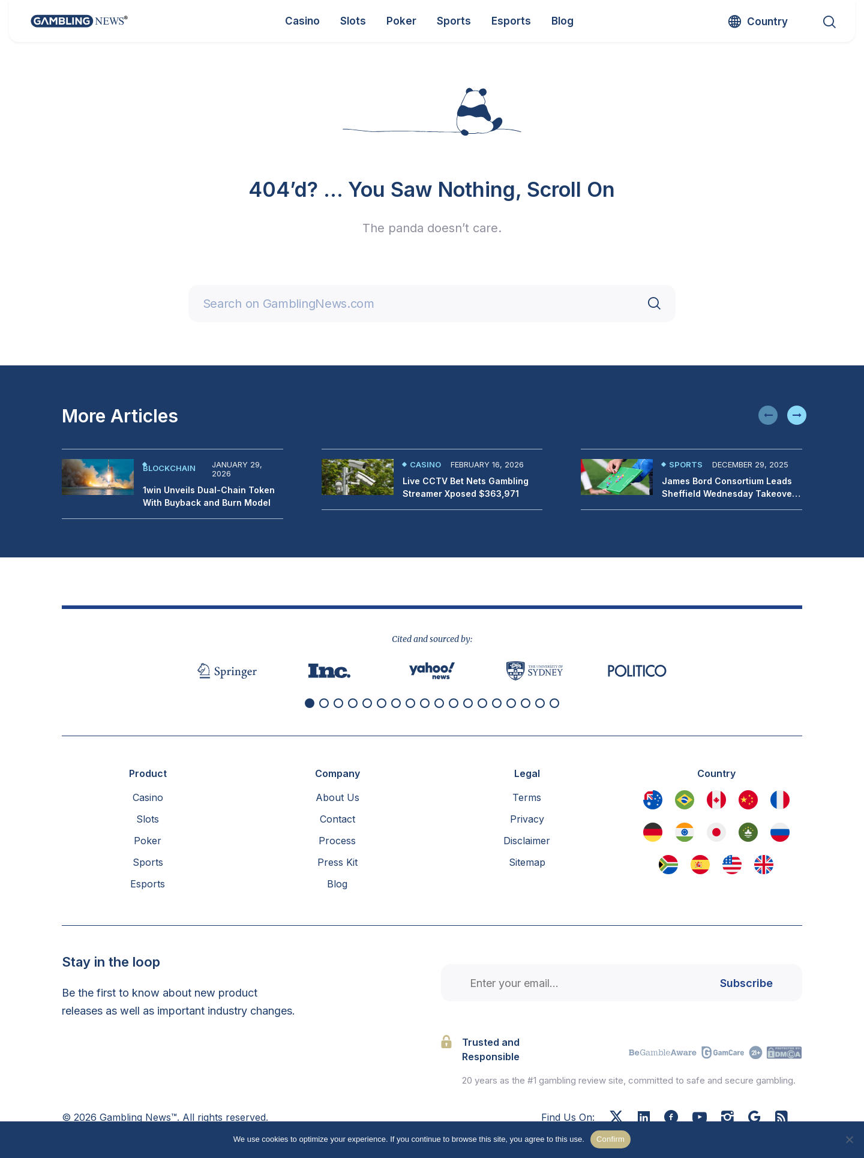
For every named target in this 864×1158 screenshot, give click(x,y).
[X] (616, 1118)
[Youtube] (699, 1118)
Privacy (527, 819)
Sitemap (527, 862)
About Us (337, 797)
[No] (849, 1139)
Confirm (610, 1139)
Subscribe (746, 983)
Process (337, 841)
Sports (686, 464)
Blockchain (169, 468)
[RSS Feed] (781, 1118)
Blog (337, 884)
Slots (147, 819)
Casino (425, 464)
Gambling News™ (138, 1117)
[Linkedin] (644, 1118)
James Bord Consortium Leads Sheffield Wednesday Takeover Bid (729, 493)
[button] (768, 415)
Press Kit (337, 862)
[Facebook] (671, 1118)
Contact (337, 819)
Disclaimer (526, 841)
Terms (526, 797)
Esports (147, 884)
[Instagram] (727, 1118)
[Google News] (754, 1118)
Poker (147, 841)
